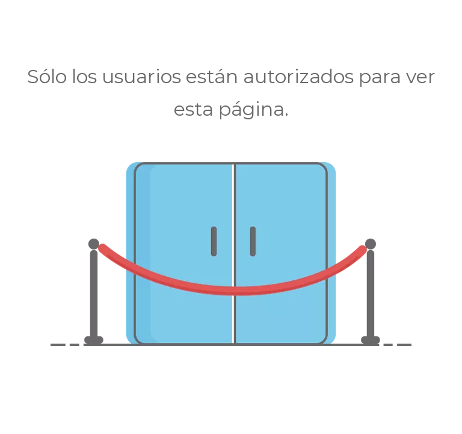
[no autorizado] (231, 254)
